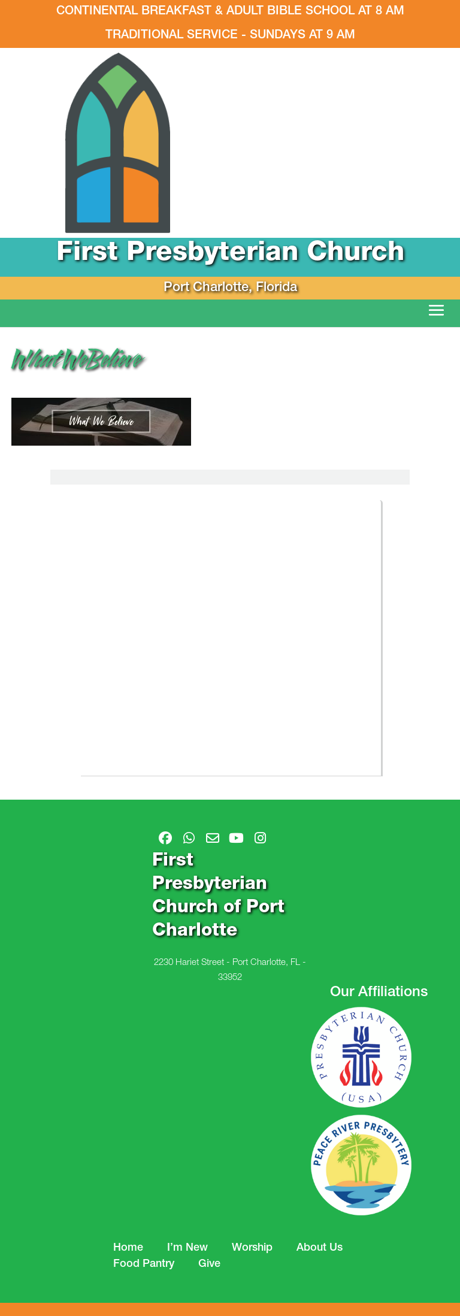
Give (209, 1264)
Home (128, 1248)
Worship (252, 1248)
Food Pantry (143, 1264)
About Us (319, 1248)
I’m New (187, 1248)
